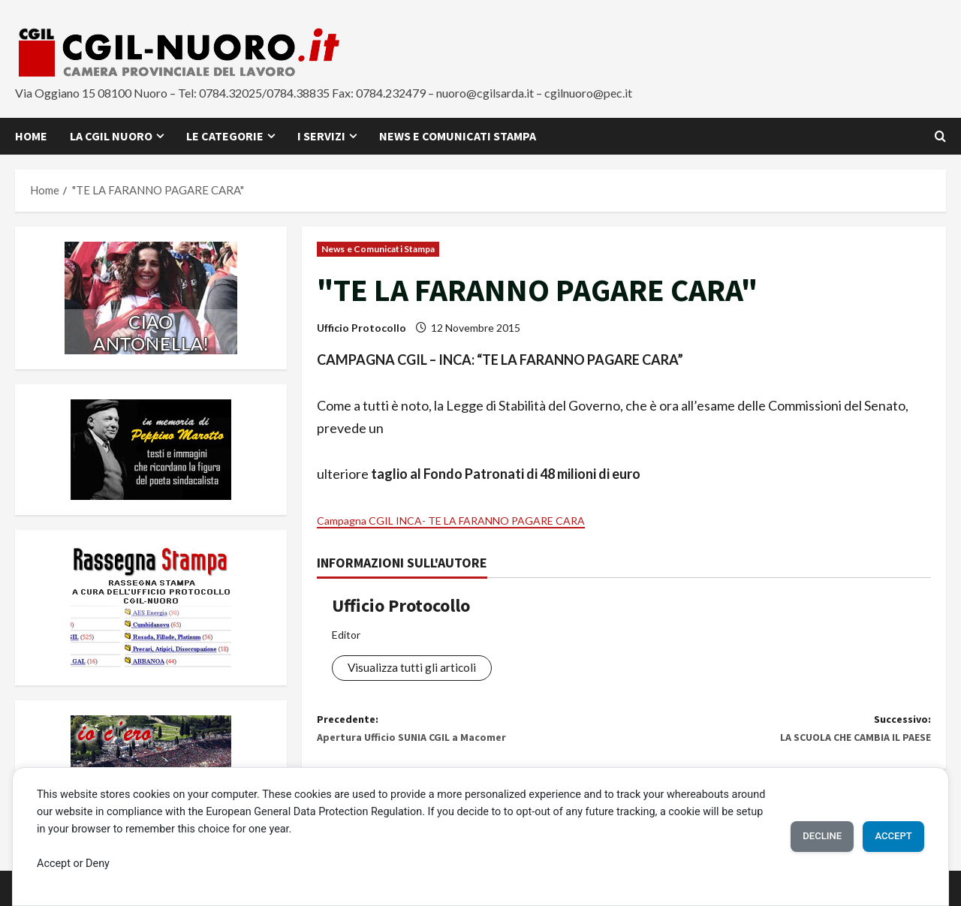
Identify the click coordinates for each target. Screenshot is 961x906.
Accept (886, 835)
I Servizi (321, 135)
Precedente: (470, 738)
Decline (801, 835)
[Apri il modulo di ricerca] (940, 136)
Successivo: (777, 738)
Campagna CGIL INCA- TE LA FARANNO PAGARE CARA (484, 519)
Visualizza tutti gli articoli (420, 669)
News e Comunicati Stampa (457, 135)
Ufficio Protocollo (361, 327)
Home (31, 135)
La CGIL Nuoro (111, 135)
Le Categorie (225, 135)
